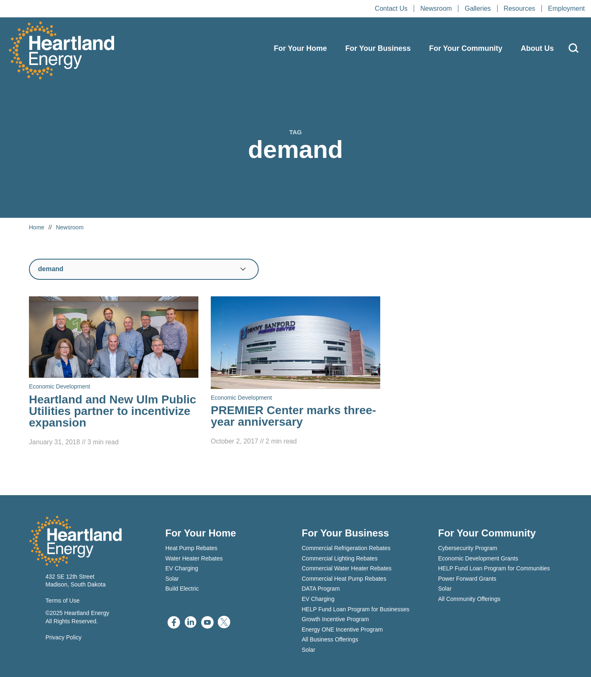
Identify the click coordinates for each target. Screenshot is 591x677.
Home (36, 227)
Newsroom (436, 8)
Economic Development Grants (478, 558)
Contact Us (391, 8)
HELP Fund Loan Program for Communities (494, 568)
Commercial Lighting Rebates (340, 558)
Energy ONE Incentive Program (342, 629)
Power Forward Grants (467, 578)
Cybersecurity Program (467, 548)
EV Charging (181, 568)
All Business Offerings (330, 639)
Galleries (478, 8)
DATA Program (321, 588)
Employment (566, 8)
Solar (172, 578)
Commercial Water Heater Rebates (346, 568)
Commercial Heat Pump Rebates (344, 578)
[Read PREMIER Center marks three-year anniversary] (295, 371)
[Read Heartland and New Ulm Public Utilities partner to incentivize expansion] (113, 372)
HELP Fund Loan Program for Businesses (355, 609)
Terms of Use (62, 600)
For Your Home (300, 48)
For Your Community (465, 48)
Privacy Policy (63, 637)
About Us (537, 48)
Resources (519, 8)
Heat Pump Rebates (191, 548)
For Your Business (377, 48)
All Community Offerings (469, 599)
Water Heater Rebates (194, 558)
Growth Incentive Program (335, 619)
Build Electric (182, 588)
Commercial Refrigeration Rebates (346, 548)
